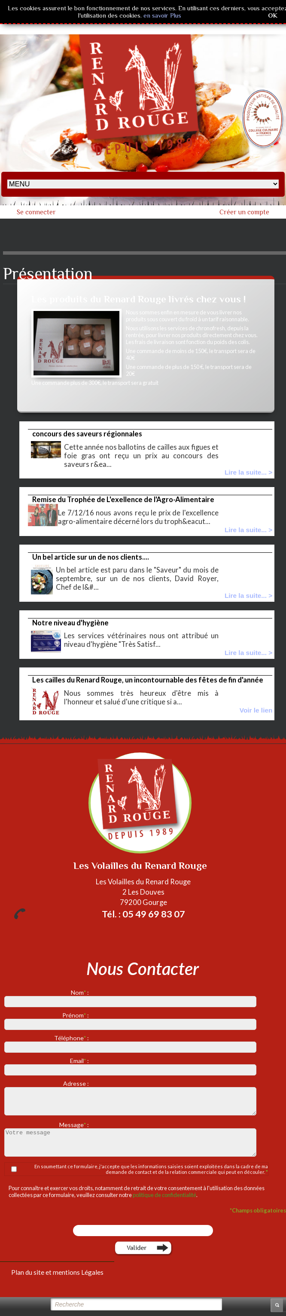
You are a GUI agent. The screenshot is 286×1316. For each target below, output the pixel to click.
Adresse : (76, 1083)
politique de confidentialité (164, 1194)
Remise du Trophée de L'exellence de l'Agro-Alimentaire (123, 499)
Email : (80, 1060)
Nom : (80, 992)
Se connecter (36, 212)
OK (272, 15)
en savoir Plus (161, 15)
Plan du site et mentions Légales (57, 1272)
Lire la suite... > (248, 472)
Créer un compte (244, 212)
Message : (74, 1124)
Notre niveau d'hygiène (70, 622)
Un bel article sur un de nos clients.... (90, 557)
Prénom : (76, 1015)
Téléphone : (72, 1038)
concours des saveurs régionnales (87, 434)
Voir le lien (256, 710)
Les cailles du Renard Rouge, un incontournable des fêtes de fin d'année (147, 680)
